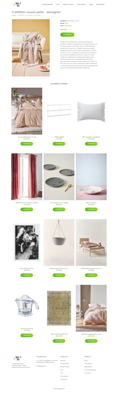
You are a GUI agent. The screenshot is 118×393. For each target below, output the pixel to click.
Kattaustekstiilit (47, 5)
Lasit (57, 5)
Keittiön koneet (68, 5)
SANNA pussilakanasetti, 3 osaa (91, 335)
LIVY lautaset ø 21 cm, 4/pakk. (59, 204)
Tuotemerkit (100, 5)
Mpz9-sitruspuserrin (27, 330)
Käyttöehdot (88, 368)
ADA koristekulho (91, 204)
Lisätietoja (67, 36)
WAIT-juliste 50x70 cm (27, 270)
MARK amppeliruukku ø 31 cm (59, 270)
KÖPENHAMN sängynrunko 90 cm (91, 270)
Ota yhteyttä (88, 365)
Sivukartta (87, 374)
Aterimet (62, 362)
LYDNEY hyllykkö (59, 138)
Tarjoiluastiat (81, 5)
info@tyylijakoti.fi (41, 367)
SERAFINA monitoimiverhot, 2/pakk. (27, 204)
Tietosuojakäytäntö (90, 371)
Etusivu (14, 16)
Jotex (77, 22)
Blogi (91, 5)
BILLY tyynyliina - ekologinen (91, 138)
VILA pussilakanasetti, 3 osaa (27, 138)
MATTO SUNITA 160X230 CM (59, 335)
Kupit (61, 371)
